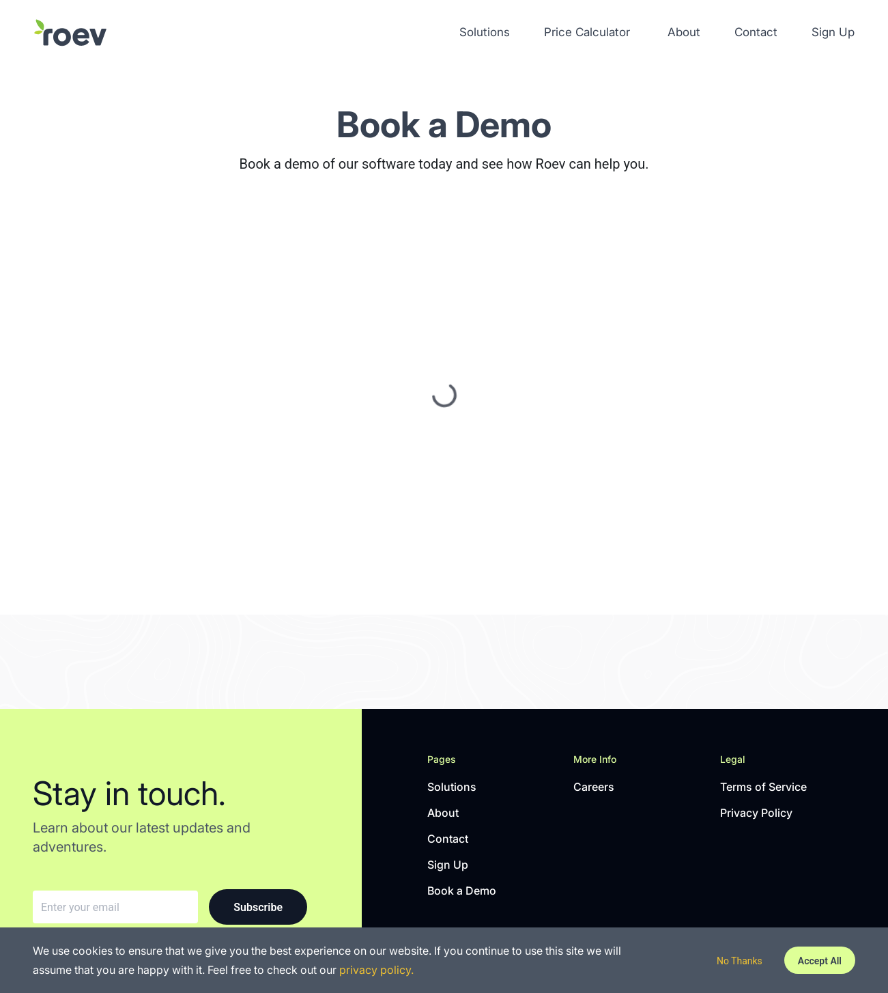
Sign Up (833, 32)
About (684, 32)
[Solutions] (70, 32)
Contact (755, 32)
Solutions (484, 32)
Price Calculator (587, 32)
